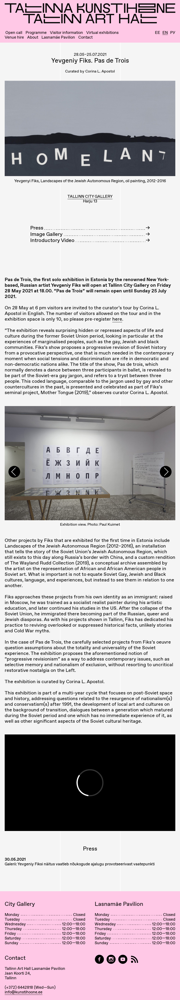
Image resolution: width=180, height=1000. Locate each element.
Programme (36, 33)
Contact (85, 37)
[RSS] (134, 959)
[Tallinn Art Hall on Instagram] (111, 959)
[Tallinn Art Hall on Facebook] (99, 959)
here (117, 319)
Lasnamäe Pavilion (58, 37)
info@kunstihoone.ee (23, 992)
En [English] (165, 33)
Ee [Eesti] (157, 33)
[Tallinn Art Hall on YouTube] (123, 959)
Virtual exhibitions (102, 33)
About (32, 37)
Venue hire (14, 37)
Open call (13, 33)
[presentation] (14, 472)
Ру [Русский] (172, 33)
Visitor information (66, 33)
